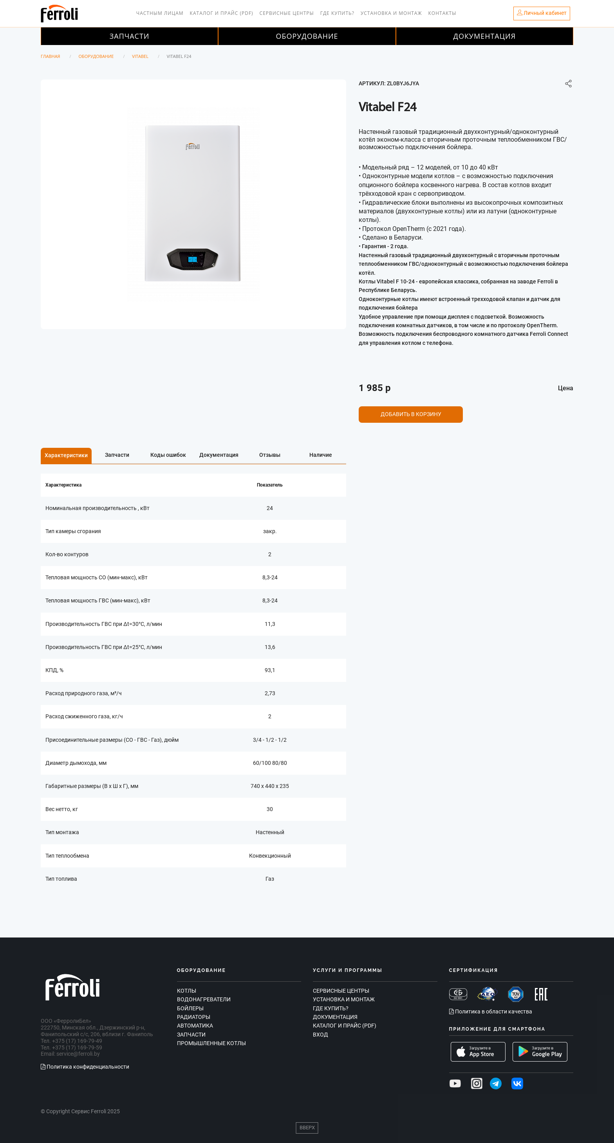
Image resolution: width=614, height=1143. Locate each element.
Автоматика (195, 1025)
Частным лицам (160, 13)
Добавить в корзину (411, 414)
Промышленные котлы (211, 1043)
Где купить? (337, 13)
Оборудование (307, 36)
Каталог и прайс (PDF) (221, 13)
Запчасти (130, 36)
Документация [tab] (218, 455)
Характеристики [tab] (66, 455)
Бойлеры (190, 1008)
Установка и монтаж (391, 13)
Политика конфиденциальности (85, 1067)
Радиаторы (193, 1017)
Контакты (442, 13)
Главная (50, 56)
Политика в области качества (490, 1011)
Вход (320, 1034)
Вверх (307, 1127)
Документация (484, 36)
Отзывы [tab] (269, 455)
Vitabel (140, 56)
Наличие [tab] (320, 455)
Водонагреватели (204, 999)
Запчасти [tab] (117, 455)
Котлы (186, 991)
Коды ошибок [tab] (168, 455)
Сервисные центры (287, 13)
